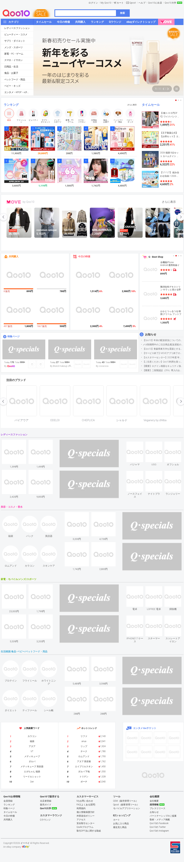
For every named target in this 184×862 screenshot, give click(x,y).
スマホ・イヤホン (13, 60)
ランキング (11, 105)
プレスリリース (157, 808)
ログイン (93, 2)
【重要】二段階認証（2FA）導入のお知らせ (163, 370)
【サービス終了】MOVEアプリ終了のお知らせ (163, 353)
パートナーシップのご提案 (163, 816)
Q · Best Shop (156, 256)
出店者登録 (45, 801)
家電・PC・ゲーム (13, 53)
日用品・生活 (11, 66)
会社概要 (154, 801)
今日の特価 (84, 256)
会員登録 (8, 801)
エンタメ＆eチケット (144, 728)
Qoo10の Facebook (159, 823)
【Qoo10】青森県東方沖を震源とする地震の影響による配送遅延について (163, 349)
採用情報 (154, 804)
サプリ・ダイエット (14, 40)
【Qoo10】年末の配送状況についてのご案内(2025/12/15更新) (163, 340)
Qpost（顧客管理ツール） (126, 804)
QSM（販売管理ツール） (125, 801)
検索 (122, 13)
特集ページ (13, 336)
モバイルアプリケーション (126, 808)
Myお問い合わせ (85, 801)
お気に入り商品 (121, 823)
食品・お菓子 (11, 73)
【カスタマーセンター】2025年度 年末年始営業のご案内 (163, 357)
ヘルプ (142, 2)
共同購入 (13, 256)
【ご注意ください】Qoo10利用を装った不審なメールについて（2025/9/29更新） (163, 361)
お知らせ (150, 334)
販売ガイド (45, 804)
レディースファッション (17, 28)
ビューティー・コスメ (15, 34)
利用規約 (81, 808)
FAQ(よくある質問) (86, 804)
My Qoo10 (105, 2)
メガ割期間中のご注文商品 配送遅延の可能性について (163, 344)
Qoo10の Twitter (158, 827)
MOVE (14, 202)
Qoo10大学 (170, 2)
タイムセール (151, 105)
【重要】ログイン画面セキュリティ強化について (163, 366)
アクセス (81, 819)
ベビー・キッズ (12, 85)
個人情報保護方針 (86, 812)
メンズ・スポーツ (13, 47)
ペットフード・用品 (14, 79)
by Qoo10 (28, 201)
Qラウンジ (45, 819)
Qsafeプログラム (85, 827)
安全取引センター (86, 823)
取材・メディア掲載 (160, 819)
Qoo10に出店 (155, 2)
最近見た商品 (120, 827)
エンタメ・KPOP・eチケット (18, 92)
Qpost (133, 2)
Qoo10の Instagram (159, 830)
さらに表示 (132, 105)
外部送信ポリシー (86, 816)
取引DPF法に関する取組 (89, 830)
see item (138, 444)
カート (120, 2)
